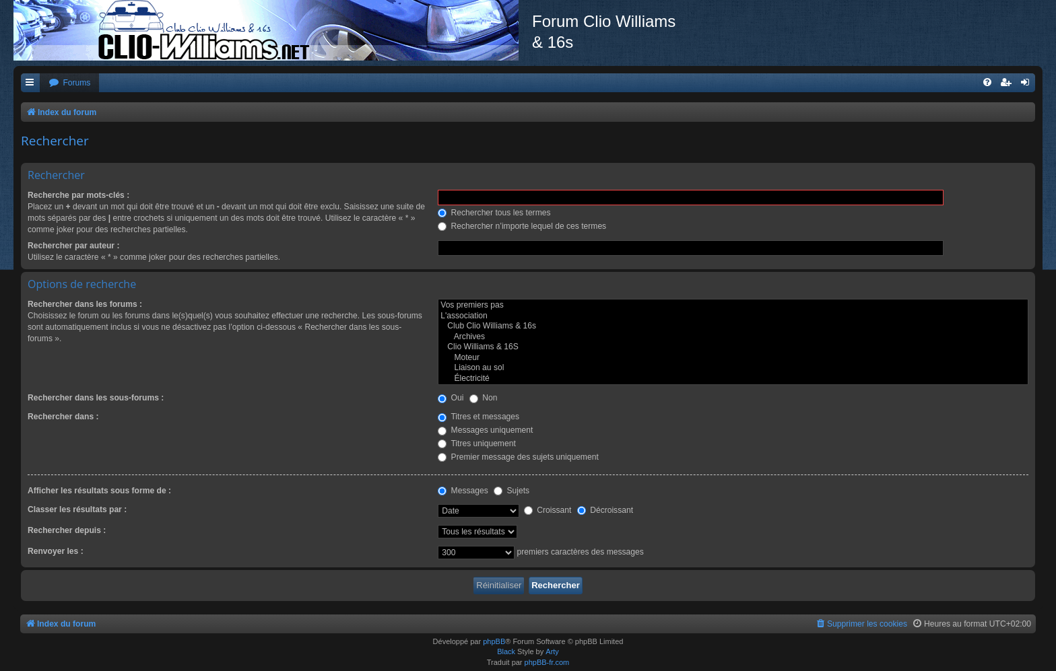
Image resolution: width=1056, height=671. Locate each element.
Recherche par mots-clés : (78, 195)
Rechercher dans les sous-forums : (96, 397)
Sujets (511, 490)
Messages (463, 490)
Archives (733, 337)
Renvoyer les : (56, 551)
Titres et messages (478, 416)
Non (483, 397)
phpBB (494, 641)
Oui (450, 397)
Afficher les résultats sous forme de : (99, 490)
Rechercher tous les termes (494, 212)
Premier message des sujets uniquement (518, 457)
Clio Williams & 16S (733, 347)
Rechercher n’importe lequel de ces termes (522, 226)
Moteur (733, 358)
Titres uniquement (477, 443)
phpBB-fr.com (547, 662)
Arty (552, 651)
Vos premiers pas (733, 305)
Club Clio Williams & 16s (733, 326)
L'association (733, 316)
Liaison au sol (733, 368)
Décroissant (605, 510)
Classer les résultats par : (77, 509)
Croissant (547, 510)
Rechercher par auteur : (73, 245)
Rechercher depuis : (67, 530)
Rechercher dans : (63, 416)
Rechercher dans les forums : (85, 304)
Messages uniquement (485, 430)
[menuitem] (69, 83)
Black (506, 651)
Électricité (733, 379)
